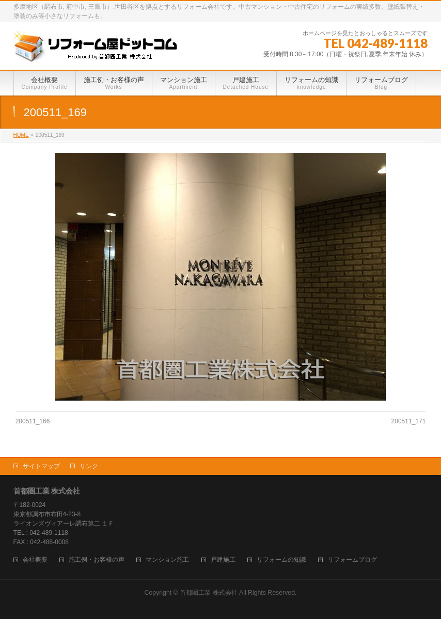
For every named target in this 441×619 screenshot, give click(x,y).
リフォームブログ (352, 560)
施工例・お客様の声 (96, 560)
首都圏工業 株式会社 (208, 592)
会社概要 (35, 560)
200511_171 (408, 421)
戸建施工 (223, 560)
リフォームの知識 (281, 560)
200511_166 (32, 421)
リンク (89, 466)
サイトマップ (41, 466)
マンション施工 (167, 560)
